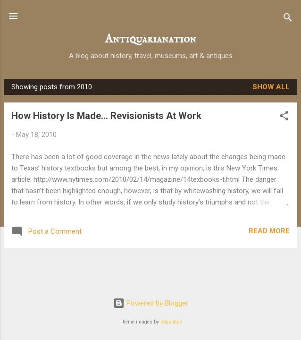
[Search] (287, 19)
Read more (269, 231)
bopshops (171, 322)
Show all (271, 87)
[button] (284, 117)
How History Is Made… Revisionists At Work (106, 115)
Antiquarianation (150, 39)
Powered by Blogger (150, 303)
